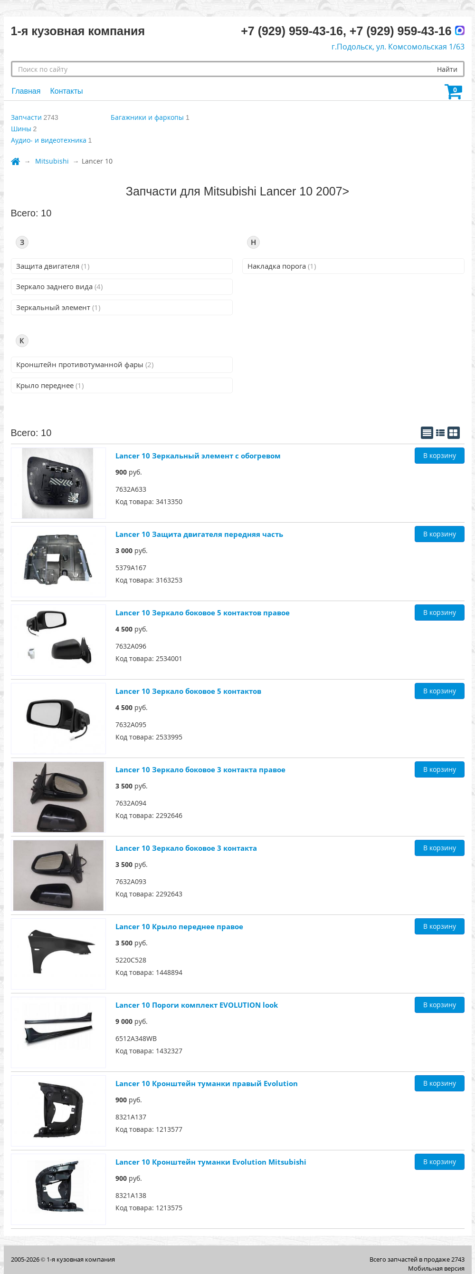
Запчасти (26, 117)
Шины (21, 128)
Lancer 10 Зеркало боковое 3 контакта (186, 848)
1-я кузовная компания (81, 1259)
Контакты (66, 91)
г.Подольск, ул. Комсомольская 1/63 (398, 46)
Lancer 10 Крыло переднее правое (179, 926)
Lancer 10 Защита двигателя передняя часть (199, 534)
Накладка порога (281, 266)
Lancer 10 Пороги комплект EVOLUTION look (196, 1005)
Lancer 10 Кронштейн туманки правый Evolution (206, 1083)
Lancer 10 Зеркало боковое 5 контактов (188, 691)
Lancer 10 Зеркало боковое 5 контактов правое (202, 612)
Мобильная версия (436, 1268)
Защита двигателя (52, 266)
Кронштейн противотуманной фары (84, 364)
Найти (447, 69)
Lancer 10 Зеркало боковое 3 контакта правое (200, 769)
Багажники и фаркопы (147, 117)
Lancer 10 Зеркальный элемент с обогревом (198, 455)
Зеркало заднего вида (59, 286)
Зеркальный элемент (58, 307)
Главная (26, 91)
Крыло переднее (50, 385)
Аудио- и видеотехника (48, 140)
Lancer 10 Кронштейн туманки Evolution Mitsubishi (210, 1162)
